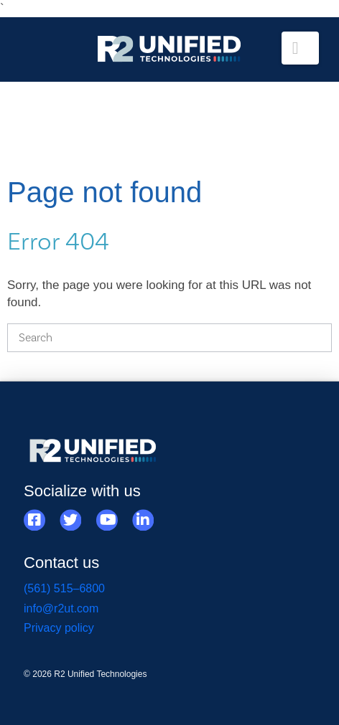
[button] (300, 48)
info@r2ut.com (61, 608)
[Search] (169, 337)
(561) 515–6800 (64, 588)
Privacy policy (59, 628)
